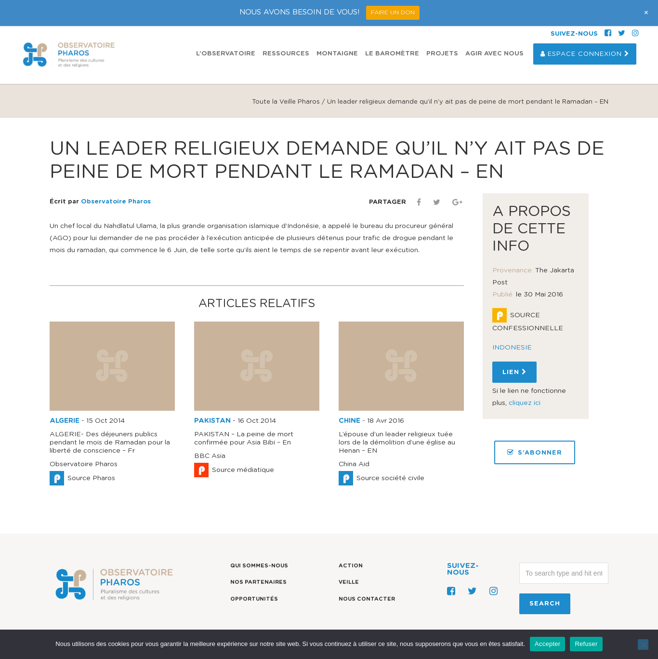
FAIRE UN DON (393, 12)
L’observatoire (225, 54)
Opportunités (254, 599)
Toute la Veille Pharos (286, 102)
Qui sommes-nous (259, 565)
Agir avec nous (494, 54)
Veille (349, 582)
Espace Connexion (584, 54)
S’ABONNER (534, 452)
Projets (442, 54)
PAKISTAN (212, 420)
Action (351, 565)
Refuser (586, 643)
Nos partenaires (258, 582)
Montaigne (337, 54)
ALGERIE (64, 420)
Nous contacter (367, 599)
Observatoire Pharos (116, 202)
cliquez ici (524, 403)
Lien (514, 372)
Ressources (286, 54)
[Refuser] (643, 644)
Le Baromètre (392, 54)
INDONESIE (512, 347)
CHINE (349, 420)
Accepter (547, 643)
